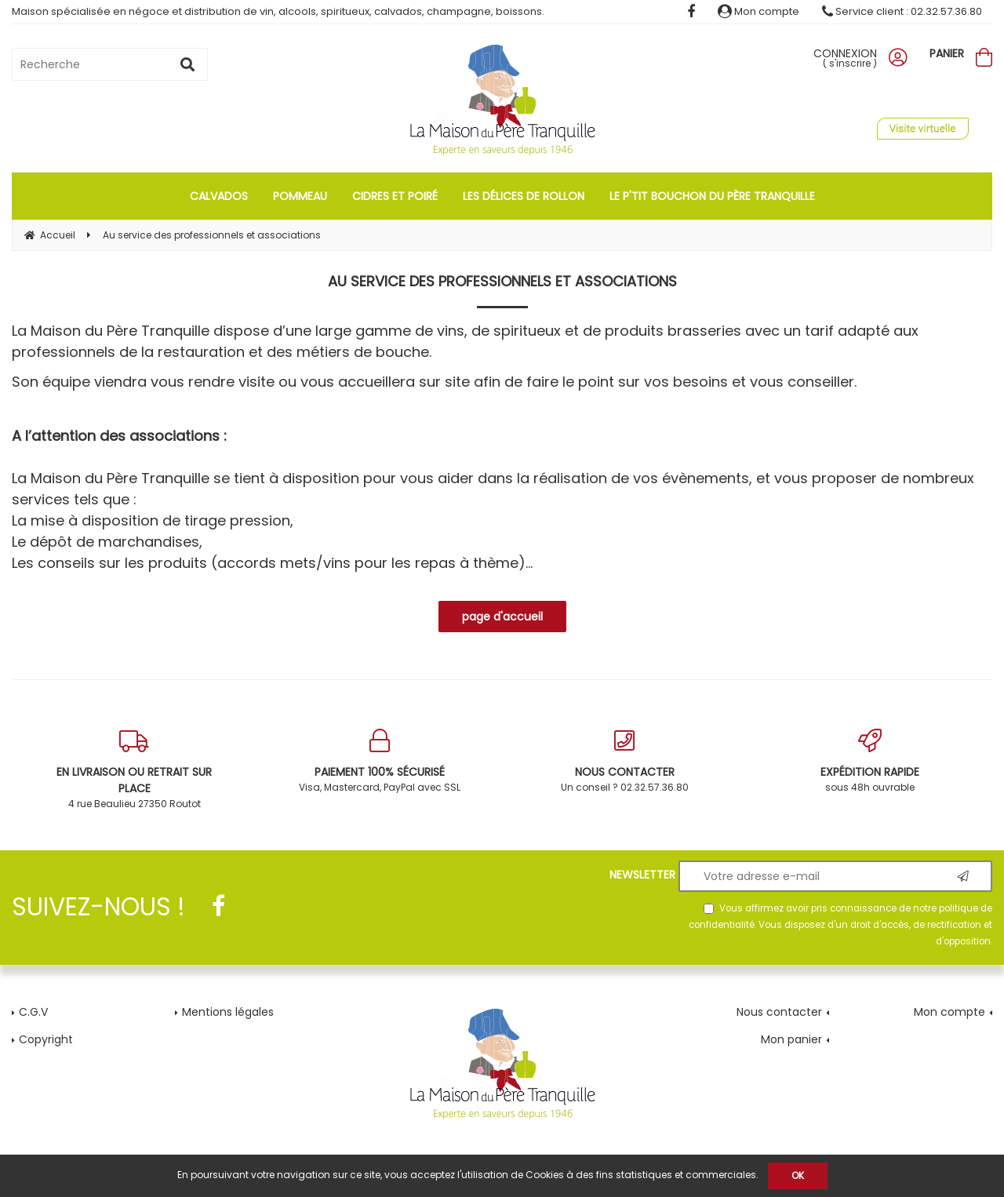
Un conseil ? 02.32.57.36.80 (624, 761)
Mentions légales (228, 1012)
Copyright (46, 1039)
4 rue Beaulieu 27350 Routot (134, 769)
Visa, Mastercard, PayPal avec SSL (380, 761)
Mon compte (758, 11)
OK (797, 1175)
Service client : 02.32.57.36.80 (902, 11)
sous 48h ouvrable (870, 761)
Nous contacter (779, 1012)
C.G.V (33, 1012)
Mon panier (791, 1039)
